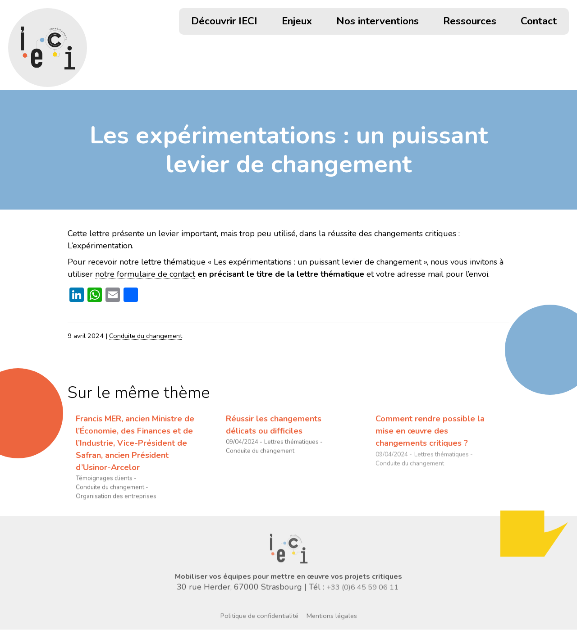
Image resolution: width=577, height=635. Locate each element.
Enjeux (297, 22)
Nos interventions (377, 22)
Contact (539, 22)
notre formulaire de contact (145, 274)
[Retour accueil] (47, 47)
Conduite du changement (145, 335)
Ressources (469, 22)
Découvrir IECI (224, 22)
